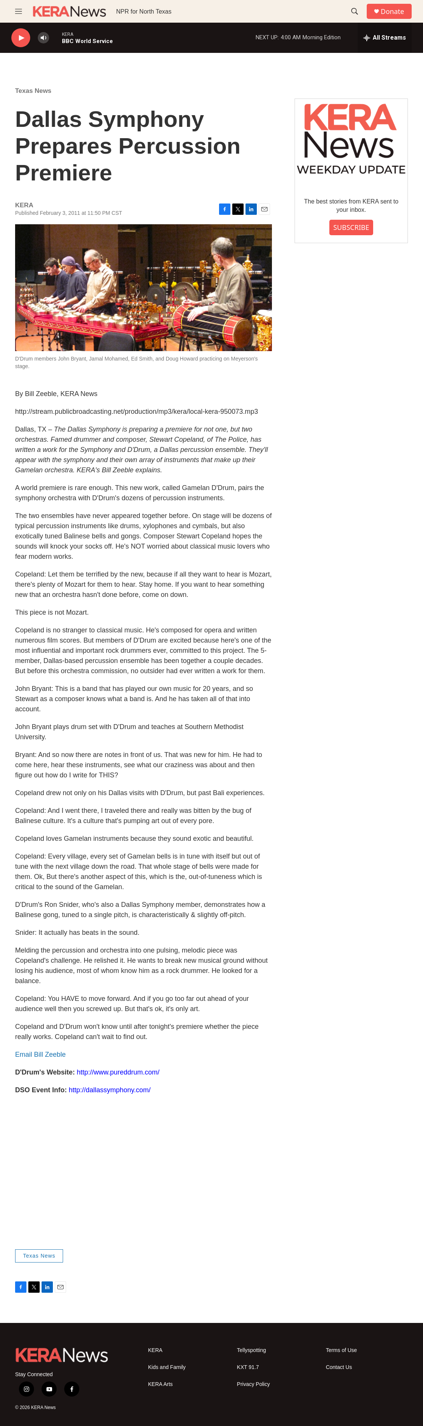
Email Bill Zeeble (40, 1054)
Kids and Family (167, 1367)
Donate (392, 11)
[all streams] (385, 38)
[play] (21, 38)
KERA (155, 1350)
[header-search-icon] (354, 11)
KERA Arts (160, 1384)
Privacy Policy (253, 1384)
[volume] (43, 37)
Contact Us (339, 1367)
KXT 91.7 (248, 1367)
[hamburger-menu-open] (18, 11)
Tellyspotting (251, 1350)
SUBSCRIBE (351, 227)
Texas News (33, 90)
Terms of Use (341, 1350)
